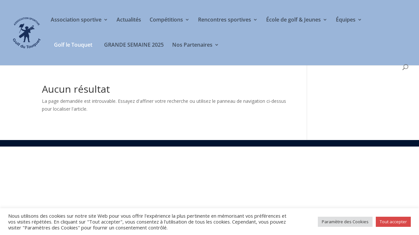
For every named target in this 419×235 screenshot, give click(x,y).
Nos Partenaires (192, 45)
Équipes (345, 20)
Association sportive (76, 20)
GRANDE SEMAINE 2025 (134, 45)
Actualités (129, 20)
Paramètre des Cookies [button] (345, 222)
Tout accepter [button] (393, 222)
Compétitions (166, 20)
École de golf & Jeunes (293, 20)
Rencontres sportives (224, 20)
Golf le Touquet (73, 44)
